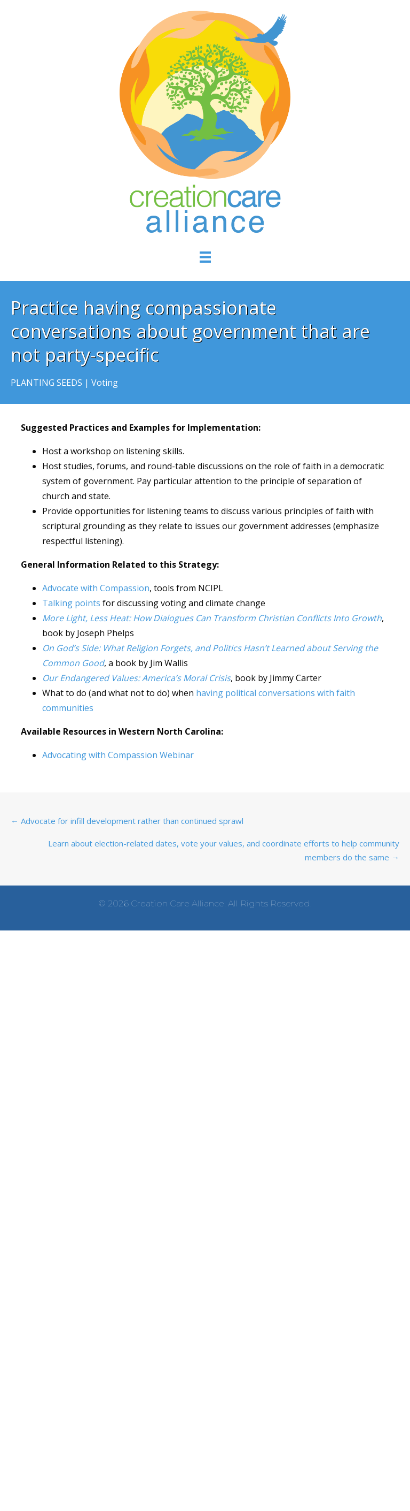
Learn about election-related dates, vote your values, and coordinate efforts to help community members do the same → (223, 850)
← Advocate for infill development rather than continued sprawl (127, 820)
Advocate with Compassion (95, 588)
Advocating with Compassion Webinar (118, 755)
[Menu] (205, 256)
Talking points (71, 603)
